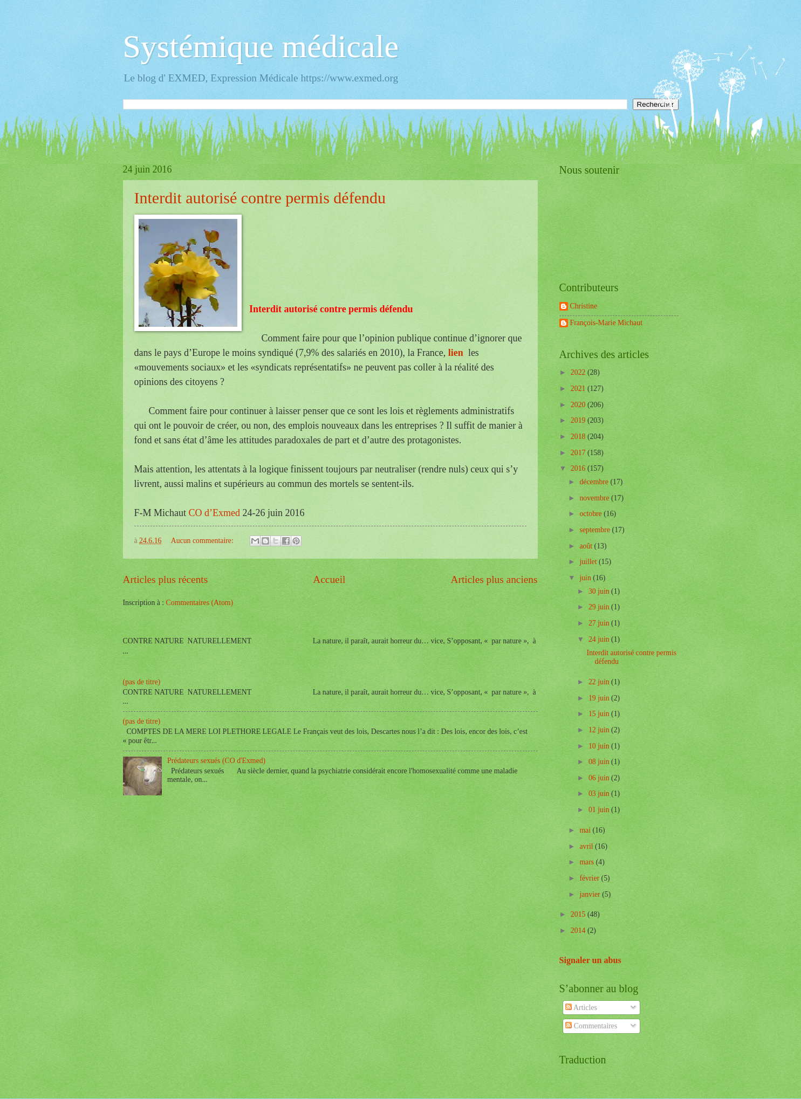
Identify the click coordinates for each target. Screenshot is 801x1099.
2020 (579, 405)
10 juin (599, 746)
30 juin (599, 591)
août (586, 546)
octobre (591, 514)
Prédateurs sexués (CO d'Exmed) (216, 761)
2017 (579, 453)
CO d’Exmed (214, 512)
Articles (581, 1008)
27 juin (599, 623)
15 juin (599, 714)
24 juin (599, 639)
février (590, 878)
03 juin (599, 793)
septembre (595, 530)
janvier (590, 894)
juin (586, 578)
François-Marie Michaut (606, 323)
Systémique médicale (261, 46)
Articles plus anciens (494, 579)
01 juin (599, 810)
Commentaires (591, 1026)
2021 (579, 388)
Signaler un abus (590, 960)
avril (587, 846)
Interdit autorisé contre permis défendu (262, 198)
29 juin (599, 607)
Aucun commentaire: (203, 541)
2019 (579, 420)
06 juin (599, 778)
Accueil (329, 579)
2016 (579, 468)
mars (587, 862)
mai (585, 830)
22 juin (599, 682)
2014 (579, 930)
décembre (594, 482)
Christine (584, 306)
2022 (579, 372)
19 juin (599, 698)
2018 (579, 436)
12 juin (599, 730)
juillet (589, 562)
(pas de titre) (142, 682)
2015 (579, 914)
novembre (595, 498)
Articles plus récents (165, 579)
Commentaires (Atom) (200, 603)
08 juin (599, 762)
